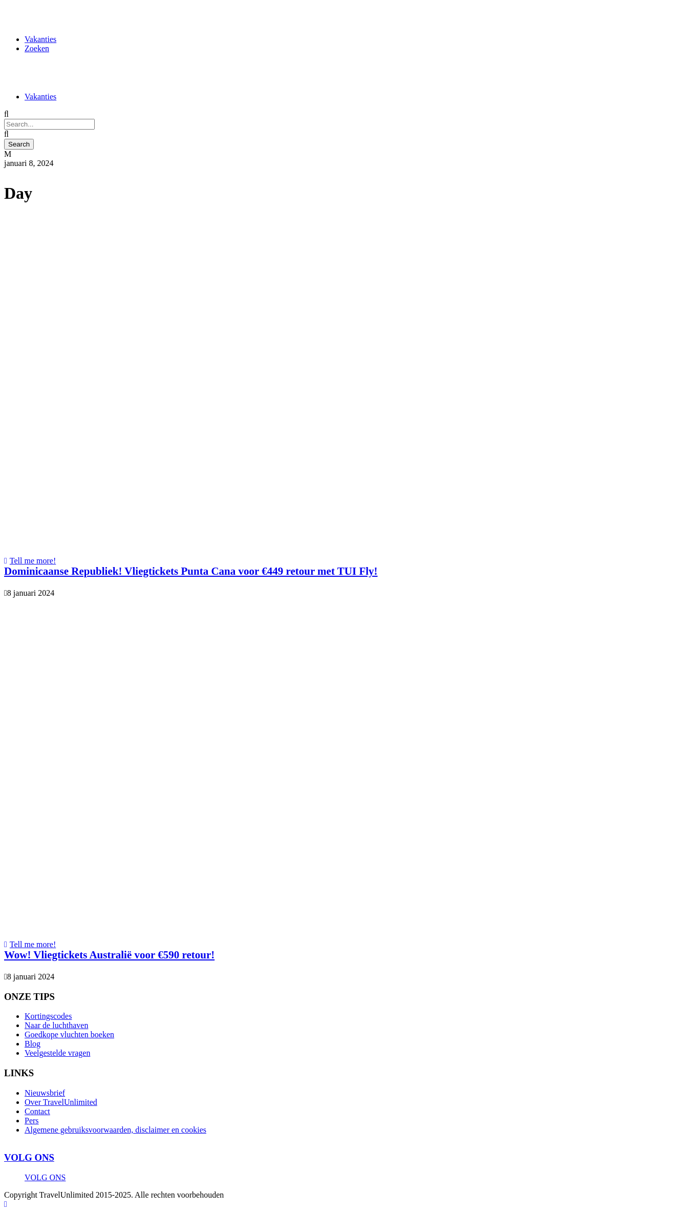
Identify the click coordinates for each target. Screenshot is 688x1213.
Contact (37, 1111)
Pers (32, 1120)
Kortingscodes (48, 1016)
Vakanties (40, 39)
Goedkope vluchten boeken (69, 1034)
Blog (32, 1043)
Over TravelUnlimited (61, 1102)
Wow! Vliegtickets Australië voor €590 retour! (109, 955)
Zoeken (37, 48)
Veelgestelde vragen (57, 1053)
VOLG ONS (29, 1157)
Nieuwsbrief (45, 1093)
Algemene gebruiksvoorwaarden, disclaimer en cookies (115, 1129)
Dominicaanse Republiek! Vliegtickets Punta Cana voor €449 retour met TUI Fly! (191, 571)
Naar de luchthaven (56, 1025)
